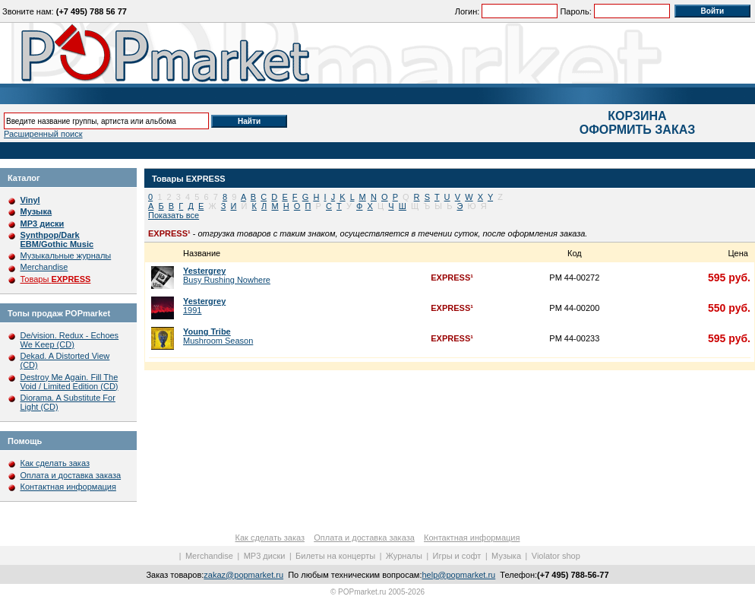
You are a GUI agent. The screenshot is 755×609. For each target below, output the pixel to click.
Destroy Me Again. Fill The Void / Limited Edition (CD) (69, 382)
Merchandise (44, 266)
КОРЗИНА (637, 115)
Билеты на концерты (335, 555)
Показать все (173, 215)
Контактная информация (68, 486)
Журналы (404, 555)
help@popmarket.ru (458, 574)
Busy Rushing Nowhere (226, 275)
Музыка (506, 555)
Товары (56, 279)
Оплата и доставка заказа (71, 475)
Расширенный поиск (43, 133)
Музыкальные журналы (66, 255)
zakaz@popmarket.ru (243, 574)
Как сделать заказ (55, 463)
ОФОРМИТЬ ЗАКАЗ (637, 129)
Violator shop (556, 555)
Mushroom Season (218, 336)
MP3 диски (265, 555)
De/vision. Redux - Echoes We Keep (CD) (70, 340)
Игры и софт (457, 555)
